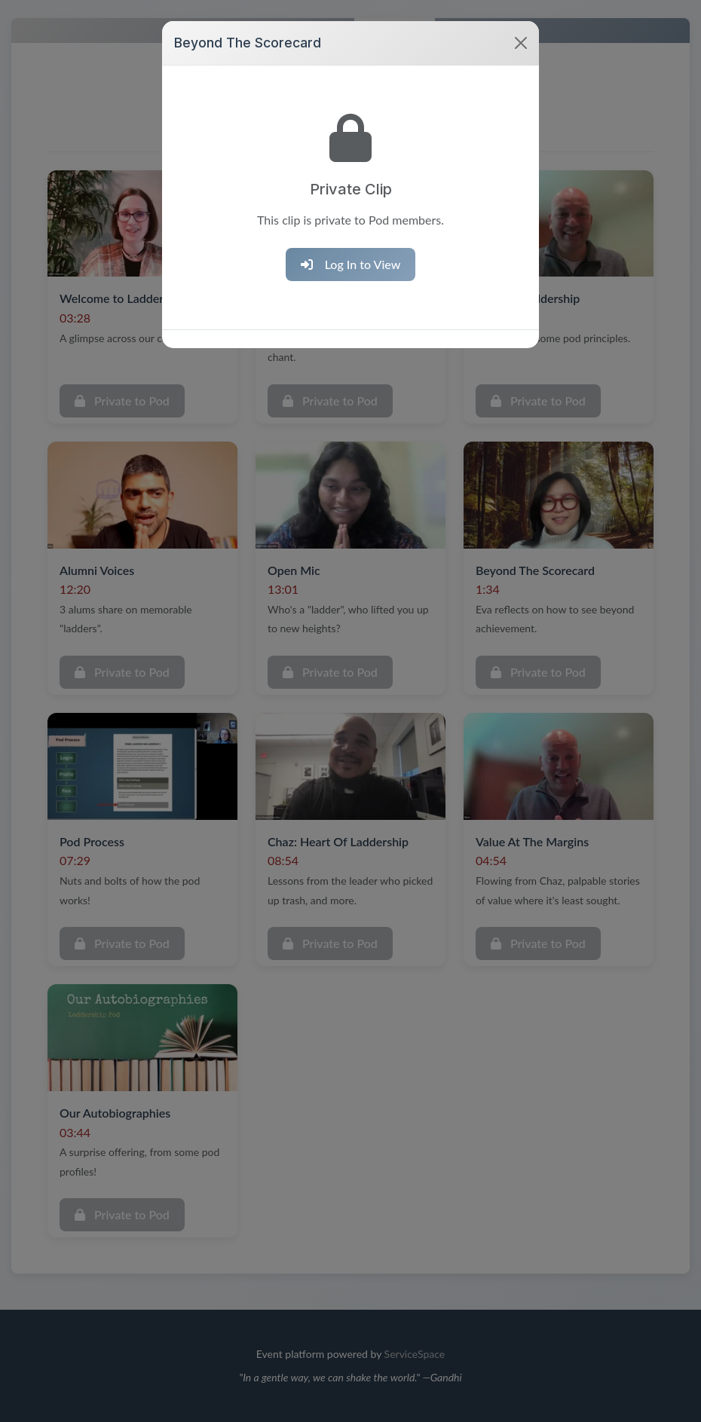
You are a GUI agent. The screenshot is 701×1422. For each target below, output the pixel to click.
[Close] (521, 24)
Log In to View (351, 244)
